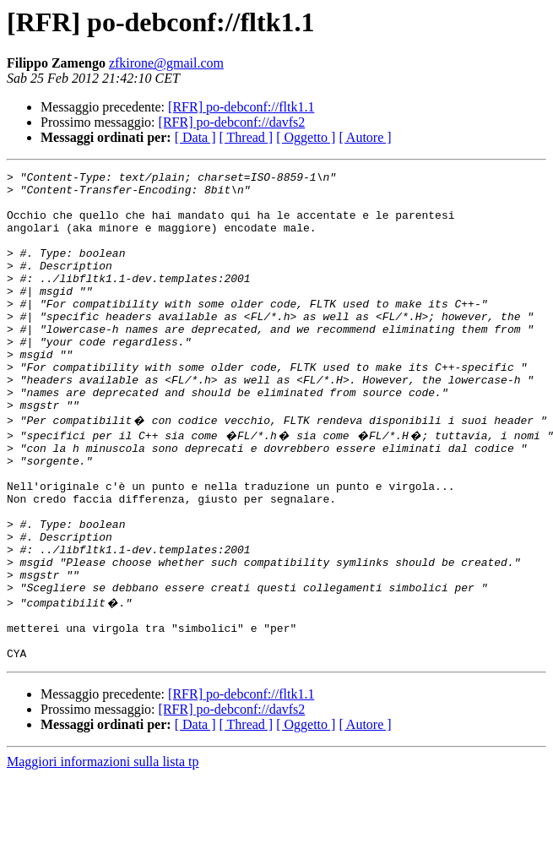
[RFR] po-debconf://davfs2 (232, 122)
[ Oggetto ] (305, 137)
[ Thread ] (247, 137)
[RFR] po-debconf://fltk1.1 (241, 107)
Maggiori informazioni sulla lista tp (103, 850)
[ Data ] (195, 137)
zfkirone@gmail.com (166, 63)
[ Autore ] (365, 137)
